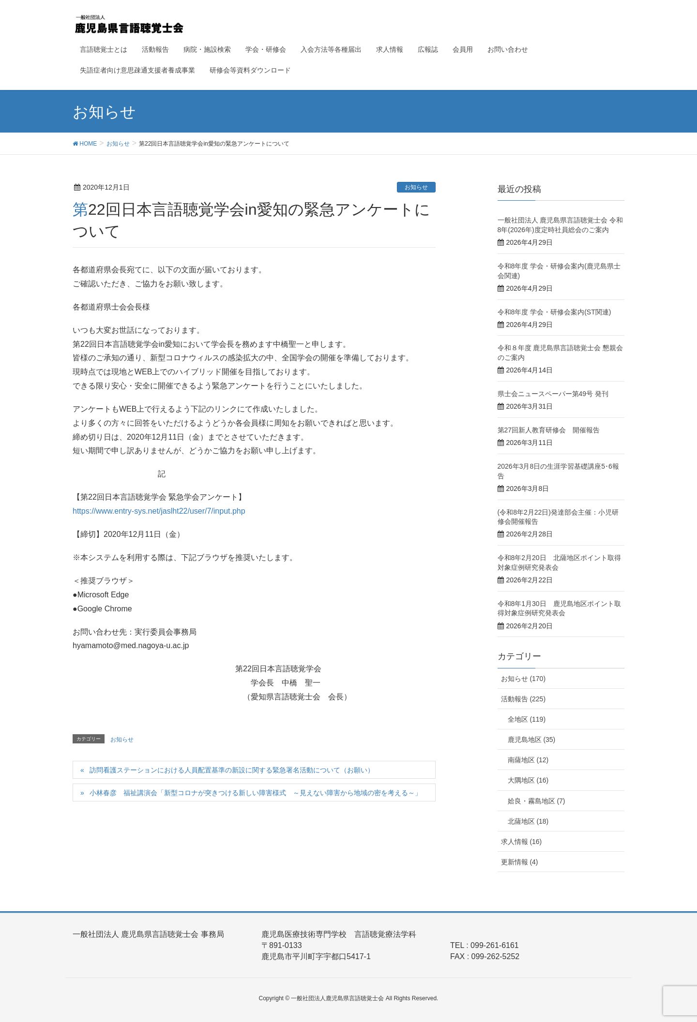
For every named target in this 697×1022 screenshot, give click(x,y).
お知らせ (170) (523, 678)
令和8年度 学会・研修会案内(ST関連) (554, 312)
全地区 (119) (527, 719)
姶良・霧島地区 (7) (536, 801)
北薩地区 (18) (528, 821)
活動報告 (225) (523, 699)
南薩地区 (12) (528, 760)
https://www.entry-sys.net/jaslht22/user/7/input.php (159, 511)
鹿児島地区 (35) (532, 739)
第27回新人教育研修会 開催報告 (549, 430)
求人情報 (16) (521, 841)
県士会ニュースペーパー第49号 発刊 (553, 394)
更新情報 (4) (519, 862)
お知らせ (416, 187)
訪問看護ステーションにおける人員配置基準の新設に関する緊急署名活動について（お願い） (232, 770)
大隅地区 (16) (528, 780)
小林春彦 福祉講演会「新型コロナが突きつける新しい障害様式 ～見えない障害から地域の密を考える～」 (256, 793)
